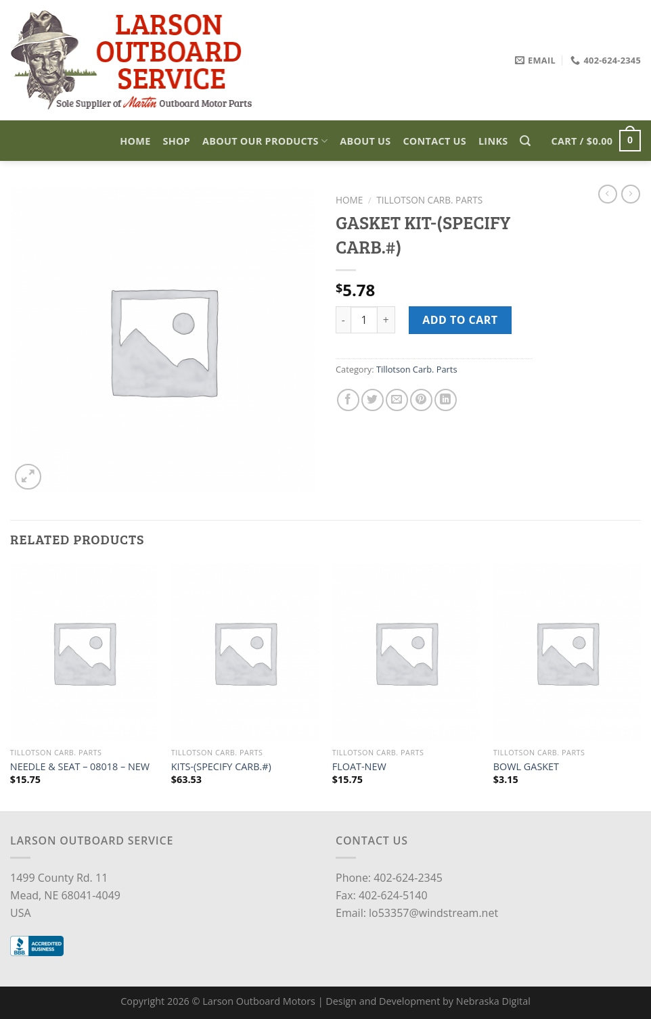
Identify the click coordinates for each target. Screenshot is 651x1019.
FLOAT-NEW (359, 767)
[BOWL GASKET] (567, 652)
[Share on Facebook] (348, 400)
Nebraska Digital (493, 1001)
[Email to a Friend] (397, 400)
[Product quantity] (364, 319)
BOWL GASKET (526, 767)
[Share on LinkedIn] (445, 400)
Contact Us (434, 141)
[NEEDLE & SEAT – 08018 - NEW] (84, 652)
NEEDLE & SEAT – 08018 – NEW (80, 767)
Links (493, 141)
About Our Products (265, 141)
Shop (177, 141)
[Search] (525, 141)
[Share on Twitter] (372, 400)
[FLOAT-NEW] (406, 652)
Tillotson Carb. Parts (429, 199)
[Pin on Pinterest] (421, 400)
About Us (365, 141)
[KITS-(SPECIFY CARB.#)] (245, 652)
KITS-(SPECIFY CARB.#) (221, 767)
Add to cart (459, 319)
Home (135, 141)
